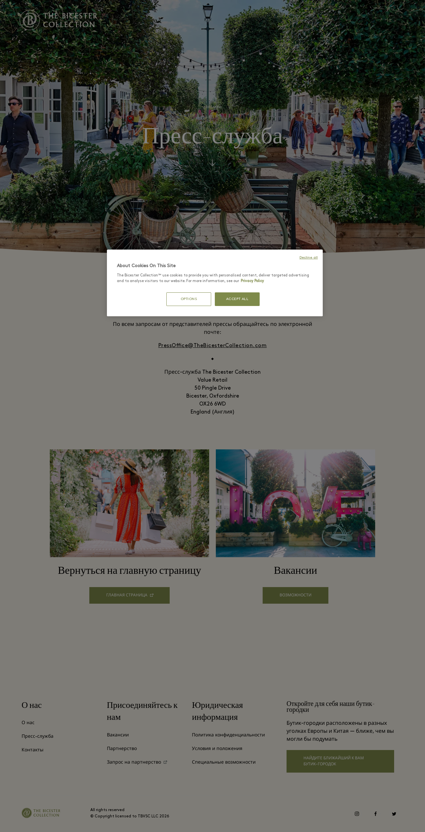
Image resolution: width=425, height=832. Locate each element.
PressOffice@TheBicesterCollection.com (212, 345)
